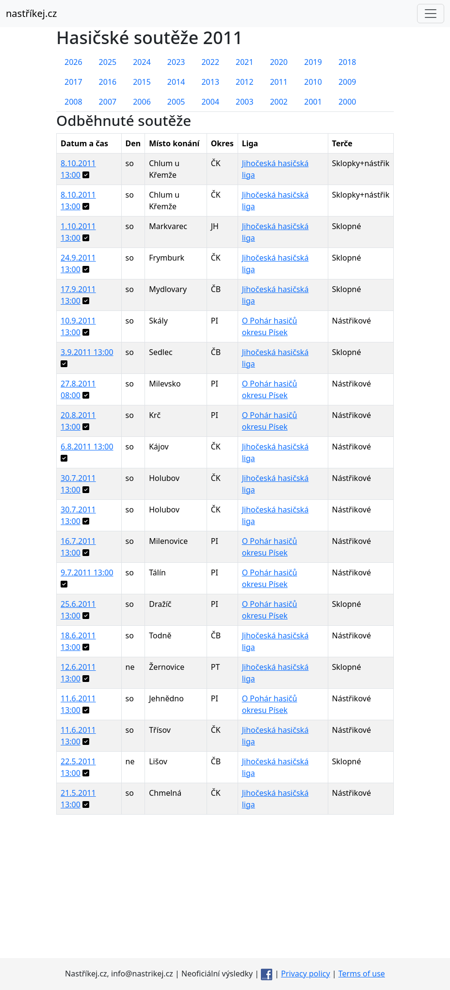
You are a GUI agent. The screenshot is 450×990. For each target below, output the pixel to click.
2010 (313, 82)
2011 (279, 82)
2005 (176, 101)
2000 (347, 101)
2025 (108, 62)
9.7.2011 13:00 (87, 572)
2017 (73, 82)
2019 (313, 62)
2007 (108, 101)
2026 (73, 62)
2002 (279, 101)
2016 (108, 82)
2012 (245, 82)
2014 (176, 82)
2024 (142, 62)
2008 (73, 101)
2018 (347, 62)
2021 (245, 62)
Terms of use (361, 973)
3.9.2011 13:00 (87, 352)
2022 (210, 62)
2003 (245, 101)
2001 (313, 101)
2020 (279, 62)
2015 (142, 82)
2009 (347, 82)
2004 (210, 101)
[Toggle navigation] (430, 13)
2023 (176, 62)
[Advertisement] (225, 890)
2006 (142, 101)
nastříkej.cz (31, 13)
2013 (210, 82)
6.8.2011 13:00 (87, 446)
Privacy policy (305, 973)
